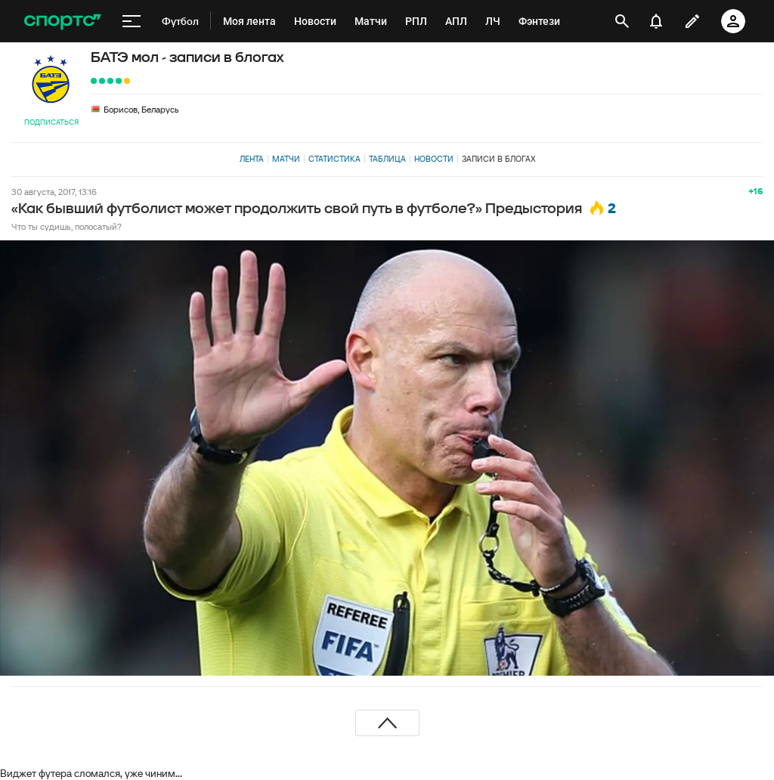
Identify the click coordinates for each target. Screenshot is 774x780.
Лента (252, 158)
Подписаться (51, 122)
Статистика (334, 158)
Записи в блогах (498, 158)
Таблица (387, 158)
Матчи (286, 158)
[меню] (131, 21)
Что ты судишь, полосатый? (66, 226)
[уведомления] (656, 21)
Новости (434, 158)
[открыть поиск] (622, 21)
